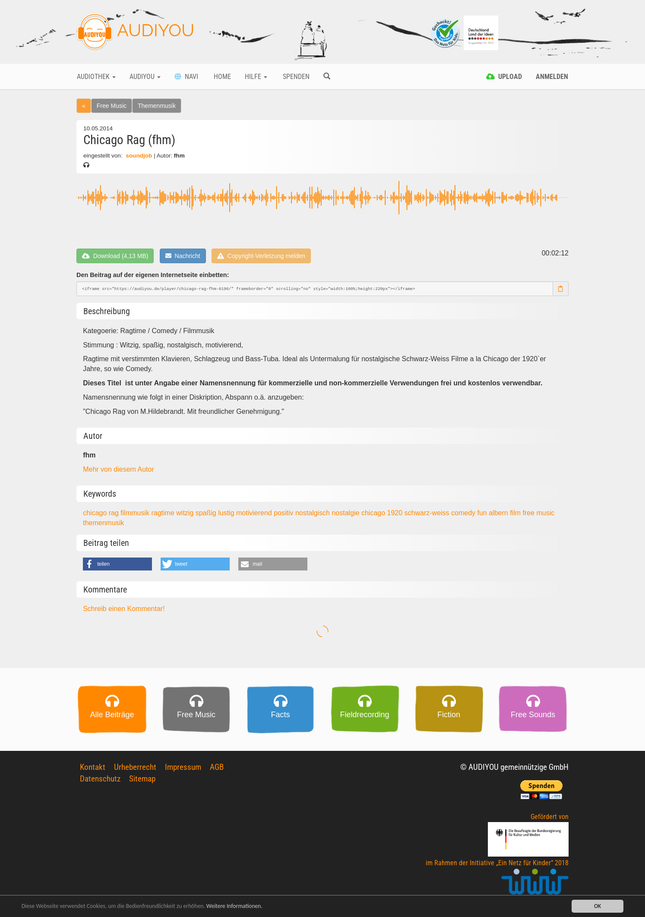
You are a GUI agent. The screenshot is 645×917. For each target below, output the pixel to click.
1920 (396, 513)
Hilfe (256, 76)
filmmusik (135, 513)
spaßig (207, 513)
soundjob (139, 155)
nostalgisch (313, 513)
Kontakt (92, 767)
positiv (284, 513)
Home (221, 76)
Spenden (295, 76)
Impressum (183, 767)
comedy (464, 513)
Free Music (111, 105)
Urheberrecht (135, 767)
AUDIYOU (135, 32)
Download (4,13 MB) (115, 255)
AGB (217, 767)
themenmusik (103, 522)
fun (483, 513)
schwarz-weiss (428, 513)
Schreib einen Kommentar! (123, 608)
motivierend (255, 513)
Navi (186, 76)
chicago (374, 513)
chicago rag (101, 513)
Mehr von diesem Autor (118, 469)
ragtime (163, 513)
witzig (185, 513)
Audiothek (96, 76)
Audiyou (145, 76)
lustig (227, 513)
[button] (117, 564)
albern (499, 513)
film (516, 513)
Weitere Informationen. (234, 906)
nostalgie (346, 513)
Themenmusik (157, 105)
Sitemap (142, 779)
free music (538, 513)
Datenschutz (100, 779)
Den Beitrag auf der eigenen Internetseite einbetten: (152, 274)
